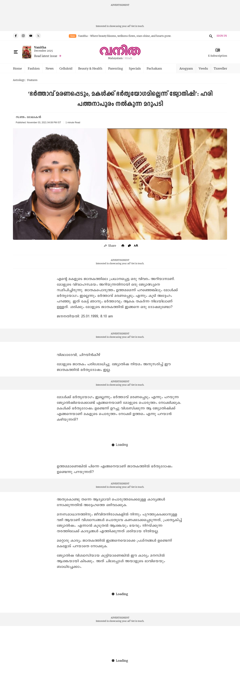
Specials (135, 68)
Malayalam (115, 58)
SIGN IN (222, 35)
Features (32, 80)
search (210, 35)
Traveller (220, 68)
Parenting (115, 68)
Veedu (203, 68)
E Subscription (217, 55)
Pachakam (154, 68)
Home (17, 68)
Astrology (19, 80)
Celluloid (65, 68)
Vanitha (40, 47)
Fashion (34, 68)
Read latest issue (45, 56)
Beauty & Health (90, 68)
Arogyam (186, 68)
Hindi (128, 58)
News (50, 68)
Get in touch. (137, 26)
